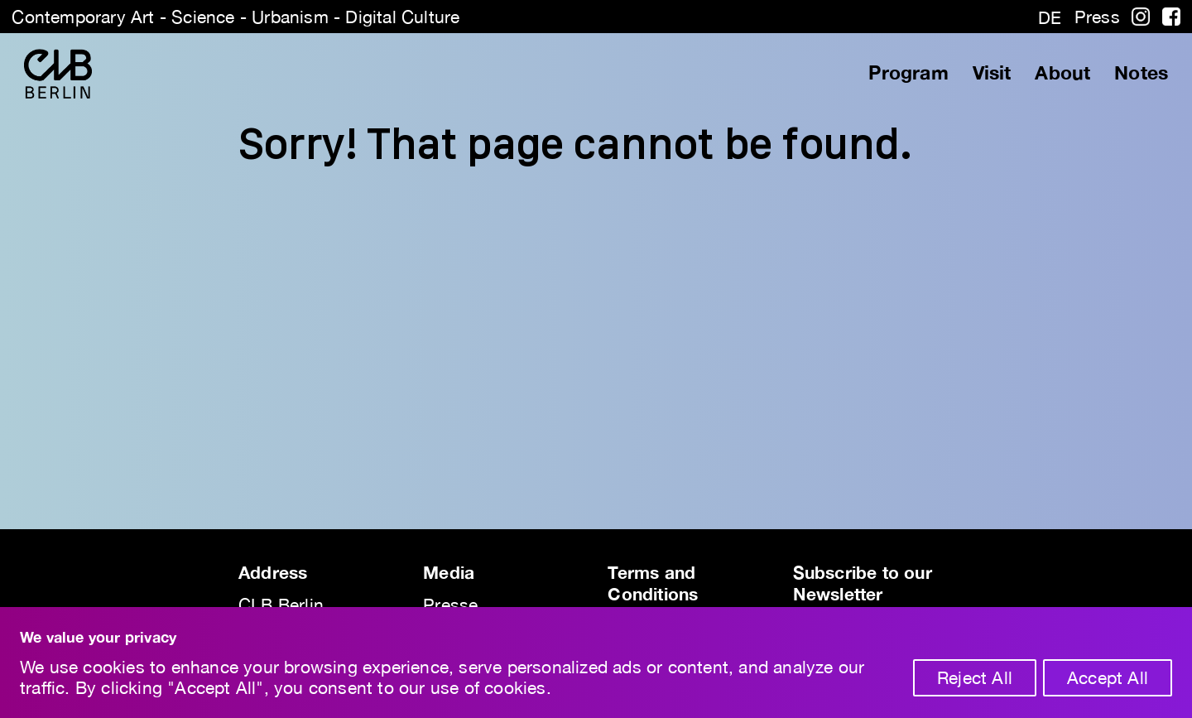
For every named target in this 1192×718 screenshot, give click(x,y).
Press (1097, 17)
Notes (1141, 73)
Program (908, 73)
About (1062, 73)
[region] (596, 662)
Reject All (974, 677)
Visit (992, 73)
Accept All (1107, 677)
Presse (450, 604)
